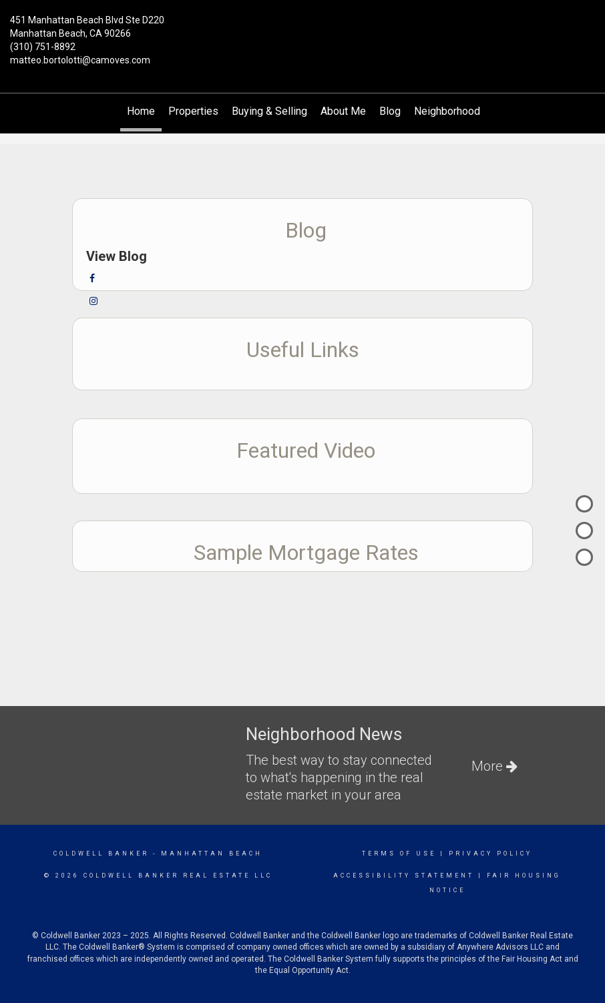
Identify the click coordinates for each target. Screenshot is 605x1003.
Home (141, 111)
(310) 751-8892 (42, 46)
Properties (193, 111)
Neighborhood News (462, 111)
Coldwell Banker (101, 853)
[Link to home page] (302, 28)
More (494, 766)
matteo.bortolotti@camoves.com (80, 60)
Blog (390, 111)
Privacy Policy (490, 853)
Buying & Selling (269, 111)
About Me (343, 111)
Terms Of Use (399, 853)
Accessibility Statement (403, 875)
